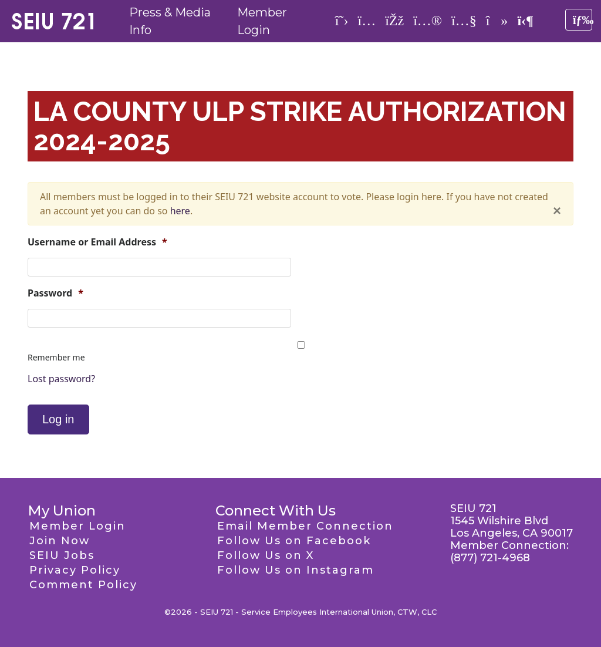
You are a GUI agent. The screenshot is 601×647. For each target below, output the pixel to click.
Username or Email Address (97, 242)
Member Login (77, 526)
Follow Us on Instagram (295, 570)
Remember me (56, 357)
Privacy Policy (74, 570)
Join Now (59, 540)
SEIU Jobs (61, 555)
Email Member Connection (305, 526)
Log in (58, 419)
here (180, 210)
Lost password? (61, 378)
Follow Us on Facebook (294, 540)
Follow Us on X (265, 555)
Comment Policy (83, 584)
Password (55, 293)
